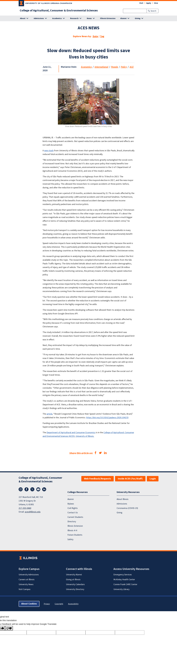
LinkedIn (44, 489)
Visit (141, 3)
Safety (70, 539)
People (114, 67)
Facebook (26, 489)
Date (95, 36)
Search (153, 11)
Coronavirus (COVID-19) (127, 508)
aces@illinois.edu (32, 511)
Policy (124, 67)
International (101, 67)
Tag (102, 36)
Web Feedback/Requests (97, 478)
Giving (119, 512)
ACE (132, 67)
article (49, 413)
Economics (86, 67)
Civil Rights (72, 508)
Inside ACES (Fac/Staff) (130, 478)
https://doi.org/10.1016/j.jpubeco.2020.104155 (107, 417)
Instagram (20, 489)
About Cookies (29, 603)
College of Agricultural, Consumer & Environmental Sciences (59, 10)
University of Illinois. (85, 436)
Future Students (74, 534)
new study (49, 150)
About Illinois (122, 499)
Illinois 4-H (72, 530)
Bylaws (70, 503)
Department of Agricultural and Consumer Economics (71, 432)
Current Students (75, 517)
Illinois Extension (107, 18)
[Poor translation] (9, 628)
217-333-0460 (25, 508)
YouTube (38, 489)
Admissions (122, 503)
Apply (148, 3)
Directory (71, 521)
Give (156, 3)
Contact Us (72, 512)
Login (153, 478)
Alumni (70, 499)
